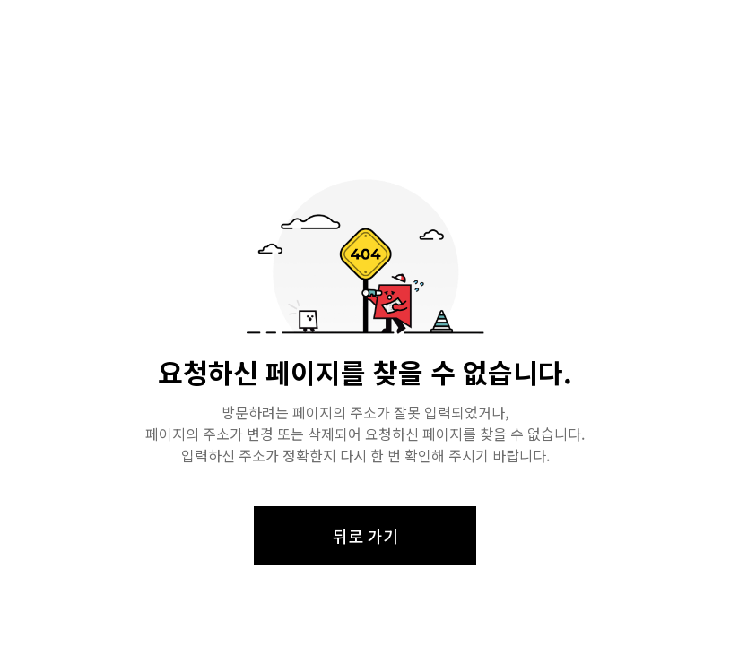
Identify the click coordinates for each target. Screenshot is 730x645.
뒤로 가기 (365, 535)
